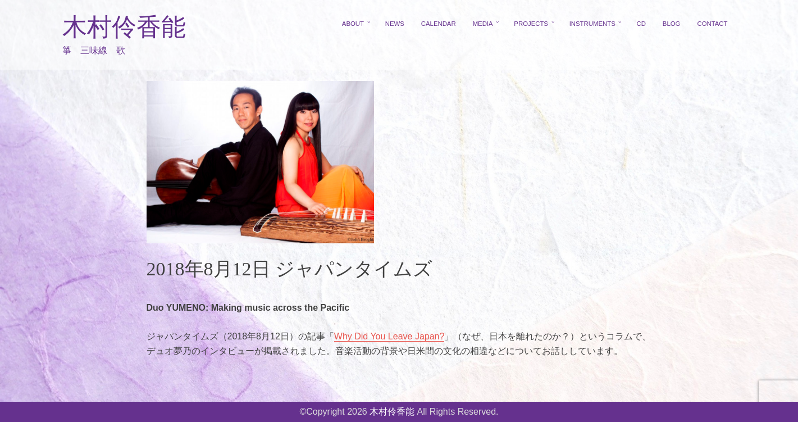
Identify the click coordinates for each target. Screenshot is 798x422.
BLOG (672, 23)
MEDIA (483, 23)
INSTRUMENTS (592, 23)
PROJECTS (531, 23)
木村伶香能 (124, 27)
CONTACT (712, 23)
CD (640, 23)
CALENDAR (438, 23)
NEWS (394, 23)
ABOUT (353, 23)
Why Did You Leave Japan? (389, 336)
